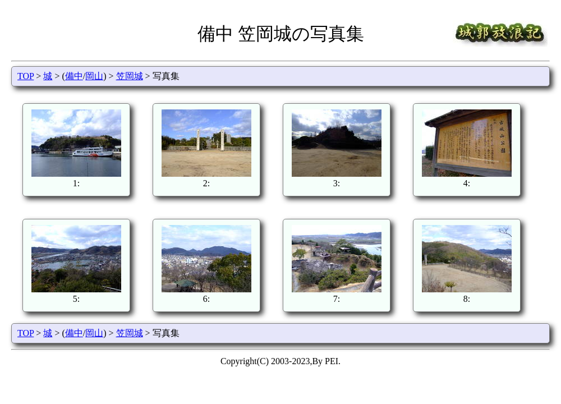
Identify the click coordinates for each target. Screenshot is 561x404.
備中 (74, 76)
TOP (25, 76)
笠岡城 (129, 76)
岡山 (94, 76)
